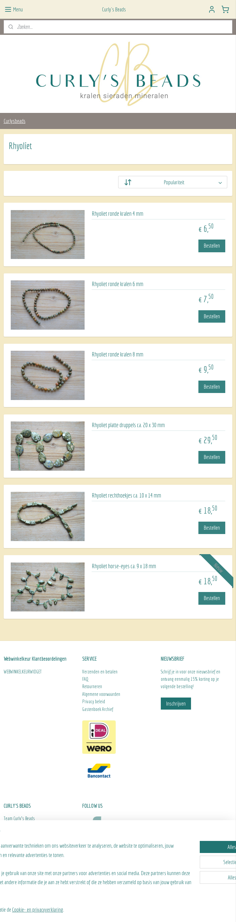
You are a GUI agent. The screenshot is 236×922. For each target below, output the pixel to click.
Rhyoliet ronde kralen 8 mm (117, 354)
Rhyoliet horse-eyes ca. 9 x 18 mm (124, 566)
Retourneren (92, 686)
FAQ (85, 679)
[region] (73, 872)
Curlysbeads (15, 121)
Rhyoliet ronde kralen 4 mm (117, 213)
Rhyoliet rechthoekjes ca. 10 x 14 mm (126, 495)
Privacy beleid (93, 701)
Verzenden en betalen (99, 671)
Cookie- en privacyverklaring (89, 909)
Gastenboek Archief (97, 709)
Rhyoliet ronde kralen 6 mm (117, 283)
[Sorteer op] (173, 182)
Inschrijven (176, 703)
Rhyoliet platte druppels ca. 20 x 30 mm (128, 425)
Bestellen (212, 245)
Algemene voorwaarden (101, 694)
